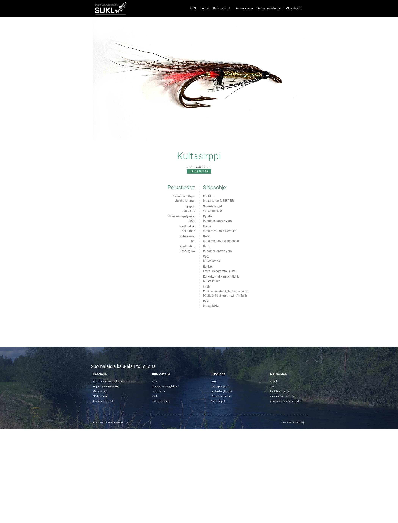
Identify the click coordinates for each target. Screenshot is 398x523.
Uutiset (204, 8)
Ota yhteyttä (293, 8)
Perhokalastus (244, 8)
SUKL (193, 8)
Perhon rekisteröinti (269, 8)
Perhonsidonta (222, 8)
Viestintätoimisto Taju (293, 422)
